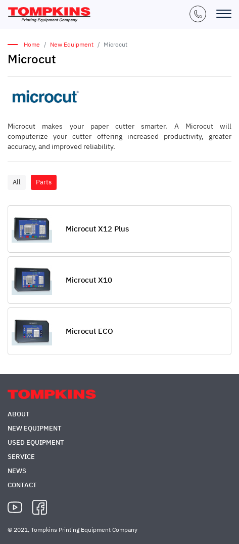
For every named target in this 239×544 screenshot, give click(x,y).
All (17, 182)
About (19, 414)
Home (32, 44)
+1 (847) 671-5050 (197, 14)
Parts (44, 182)
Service (21, 456)
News (17, 471)
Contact (22, 485)
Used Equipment (36, 442)
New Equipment (71, 44)
